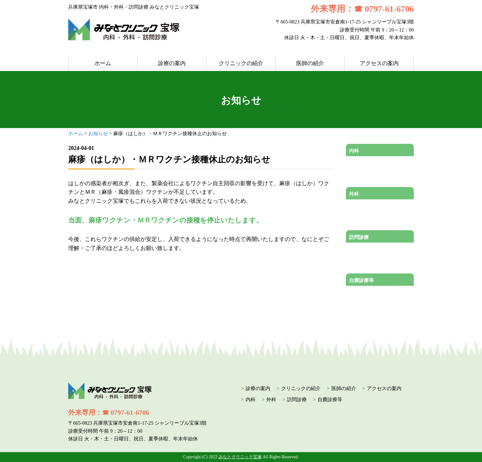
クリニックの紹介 (241, 63)
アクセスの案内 (379, 63)
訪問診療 (359, 237)
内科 (354, 150)
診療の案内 (172, 63)
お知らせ (98, 133)
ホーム (102, 63)
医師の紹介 (310, 63)
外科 (354, 194)
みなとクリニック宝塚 (240, 457)
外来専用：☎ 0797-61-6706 (362, 9)
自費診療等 (361, 280)
